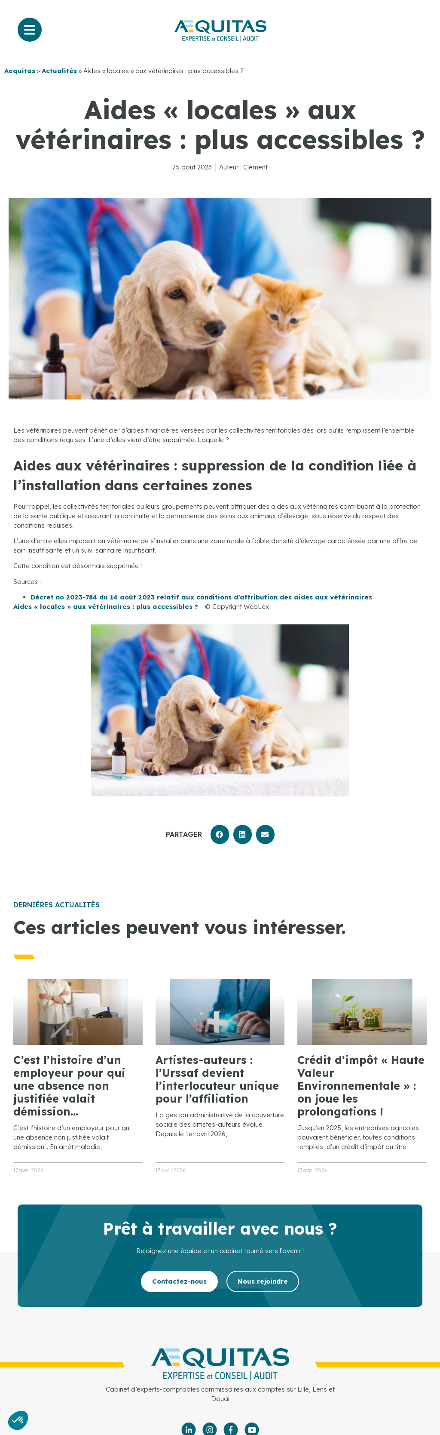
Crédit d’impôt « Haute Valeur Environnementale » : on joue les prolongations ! (361, 1085)
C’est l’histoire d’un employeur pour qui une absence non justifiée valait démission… (69, 1085)
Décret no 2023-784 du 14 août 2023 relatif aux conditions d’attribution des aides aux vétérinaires (201, 597)
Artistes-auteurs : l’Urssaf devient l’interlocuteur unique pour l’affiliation (217, 1079)
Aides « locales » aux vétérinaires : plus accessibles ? (105, 606)
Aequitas (19, 71)
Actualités (59, 71)
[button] (220, 834)
